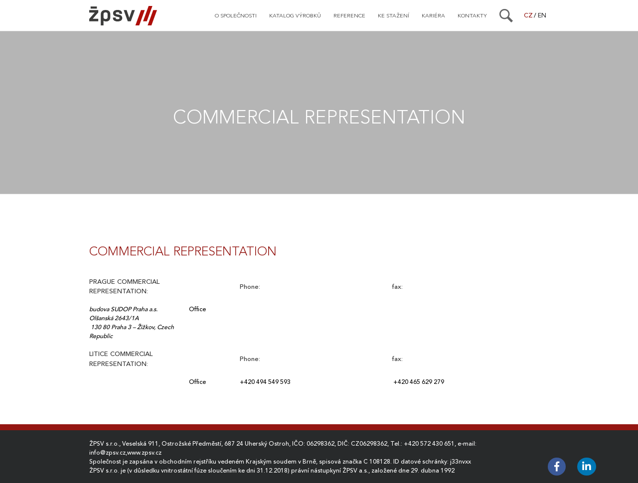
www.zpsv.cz (144, 453)
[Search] (506, 15)
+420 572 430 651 (429, 444)
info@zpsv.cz (107, 453)
